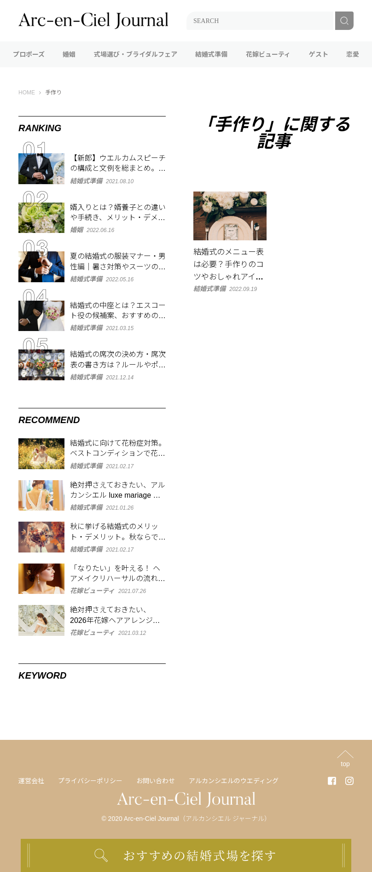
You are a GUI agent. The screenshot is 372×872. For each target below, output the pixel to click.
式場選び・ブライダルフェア (135, 54)
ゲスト (318, 54)
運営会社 (31, 781)
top (345, 763)
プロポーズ (29, 54)
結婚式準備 (211, 54)
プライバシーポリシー (90, 781)
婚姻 (69, 54)
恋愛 (352, 54)
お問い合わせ (155, 781)
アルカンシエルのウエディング (234, 781)
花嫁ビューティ (268, 54)
